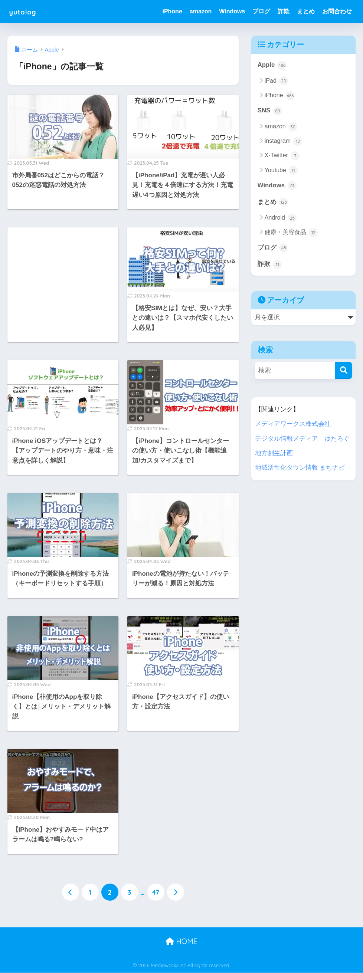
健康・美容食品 (291, 233)
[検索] (343, 370)
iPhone (172, 11)
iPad (276, 81)
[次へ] (175, 892)
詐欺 (284, 11)
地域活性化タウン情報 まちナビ (300, 467)
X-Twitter (282, 155)
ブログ (261, 11)
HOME (181, 941)
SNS (270, 110)
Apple (272, 65)
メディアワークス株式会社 (293, 424)
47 (155, 892)
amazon (201, 11)
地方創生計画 (274, 453)
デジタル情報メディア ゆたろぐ (302, 438)
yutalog (26, 11)
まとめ (306, 11)
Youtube (281, 170)
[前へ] (70, 892)
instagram (283, 141)
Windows (232, 11)
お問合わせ (337, 11)
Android (281, 218)
